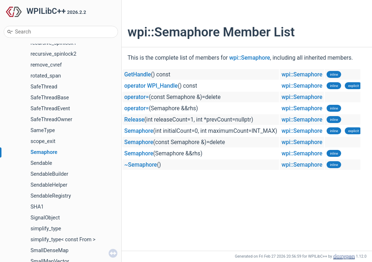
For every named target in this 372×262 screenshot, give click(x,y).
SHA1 (37, 207)
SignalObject (45, 218)
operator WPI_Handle (151, 86)
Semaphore (44, 152)
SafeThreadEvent (50, 109)
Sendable (41, 163)
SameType (43, 130)
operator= (136, 97)
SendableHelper (49, 185)
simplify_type (46, 229)
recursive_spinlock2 (53, 54)
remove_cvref (46, 65)
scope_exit (43, 141)
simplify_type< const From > (63, 240)
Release (134, 119)
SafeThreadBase (50, 98)
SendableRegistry (51, 196)
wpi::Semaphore (249, 58)
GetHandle (137, 74)
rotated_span (46, 76)
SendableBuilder (49, 174)
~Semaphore (140, 165)
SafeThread (44, 87)
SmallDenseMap (50, 250)
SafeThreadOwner (51, 119)
